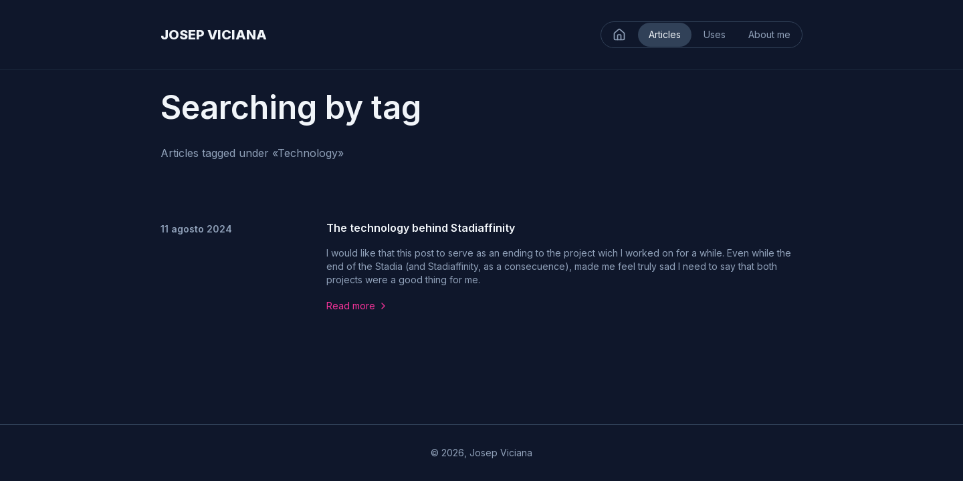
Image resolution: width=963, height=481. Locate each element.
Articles (665, 34)
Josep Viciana (500, 452)
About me (769, 34)
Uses (715, 34)
